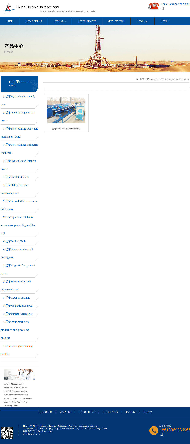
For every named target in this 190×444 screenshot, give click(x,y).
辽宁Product (60, 21)
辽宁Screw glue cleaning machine (175, 79)
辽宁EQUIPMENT (87, 21)
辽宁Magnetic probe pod (19, 305)
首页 (142, 79)
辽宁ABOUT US (33, 21)
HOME (9, 21)
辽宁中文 (165, 21)
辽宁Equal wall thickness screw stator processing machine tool (18, 225)
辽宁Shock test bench (17, 176)
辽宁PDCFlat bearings (18, 297)
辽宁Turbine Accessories (19, 313)
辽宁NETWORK (116, 21)
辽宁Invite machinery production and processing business (15, 329)
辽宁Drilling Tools (16, 241)
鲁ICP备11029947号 (31, 434)
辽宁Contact (143, 21)
